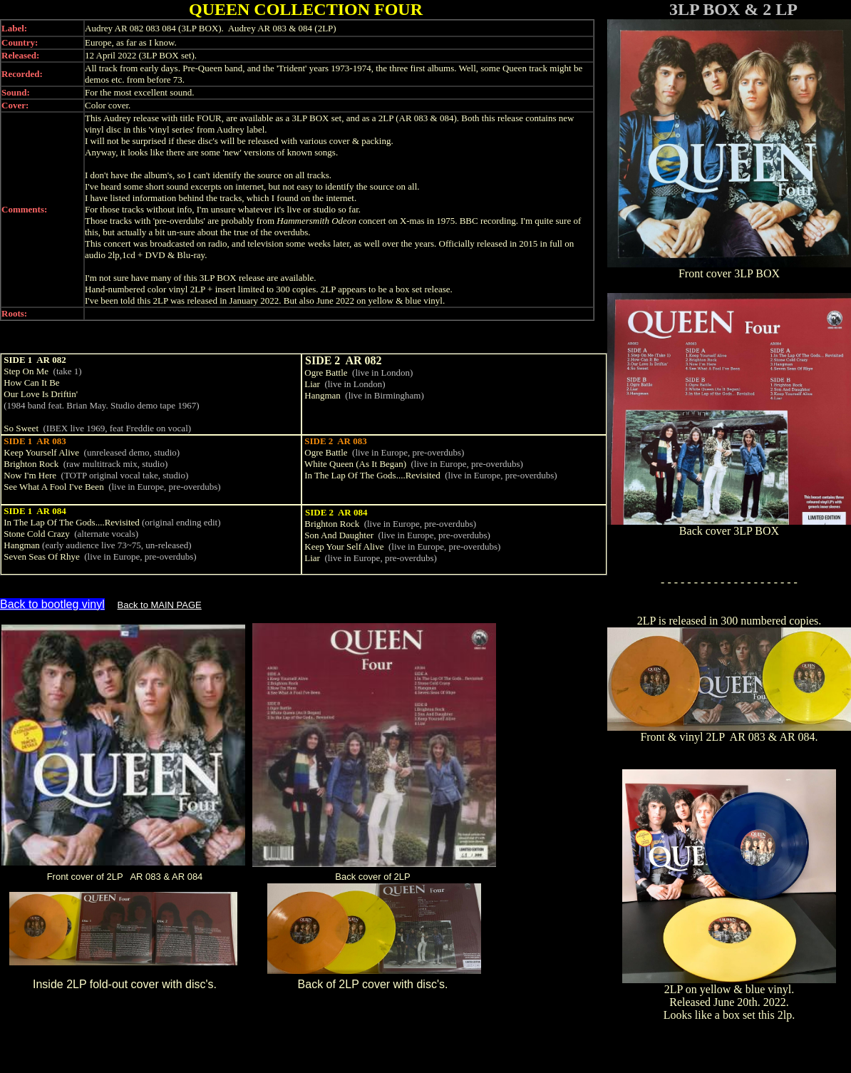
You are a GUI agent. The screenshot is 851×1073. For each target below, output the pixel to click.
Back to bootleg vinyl (52, 604)
